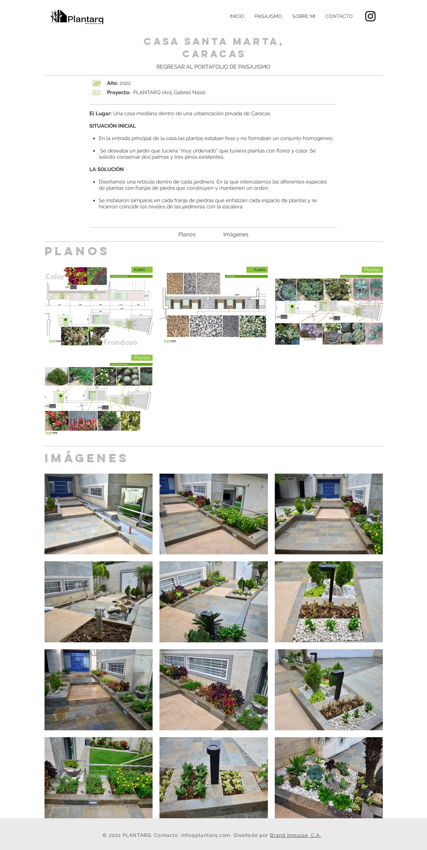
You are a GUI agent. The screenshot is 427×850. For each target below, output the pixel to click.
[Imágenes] (236, 234)
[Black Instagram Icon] (370, 16)
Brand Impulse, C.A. (295, 835)
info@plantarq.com (206, 835)
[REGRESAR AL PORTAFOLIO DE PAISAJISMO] (213, 67)
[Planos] (187, 234)
